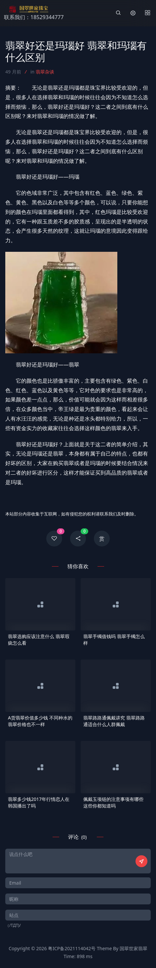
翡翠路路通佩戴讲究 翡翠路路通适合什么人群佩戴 (114, 721)
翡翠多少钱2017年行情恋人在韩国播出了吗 (38, 802)
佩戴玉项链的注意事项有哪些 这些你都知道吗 (113, 802)
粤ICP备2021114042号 (72, 948)
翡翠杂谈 (45, 72)
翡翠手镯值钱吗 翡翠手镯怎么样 (114, 639)
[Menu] (147, 13)
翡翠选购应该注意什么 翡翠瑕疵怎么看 (38, 639)
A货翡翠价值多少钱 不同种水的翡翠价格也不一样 (40, 721)
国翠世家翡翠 (133, 948)
